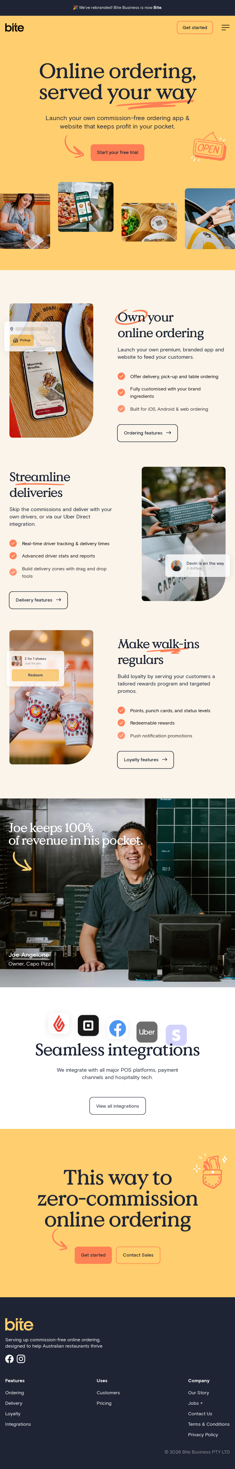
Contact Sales (138, 1264)
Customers (108, 1392)
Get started (195, 27)
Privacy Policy (203, 1434)
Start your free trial (117, 152)
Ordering (14, 1392)
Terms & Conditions (209, 1424)
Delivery (13, 1403)
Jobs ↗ (195, 1403)
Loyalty (12, 1413)
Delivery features (38, 609)
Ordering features (147, 441)
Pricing (104, 1403)
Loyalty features (145, 768)
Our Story (198, 1392)
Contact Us (200, 1413)
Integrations (18, 1424)
